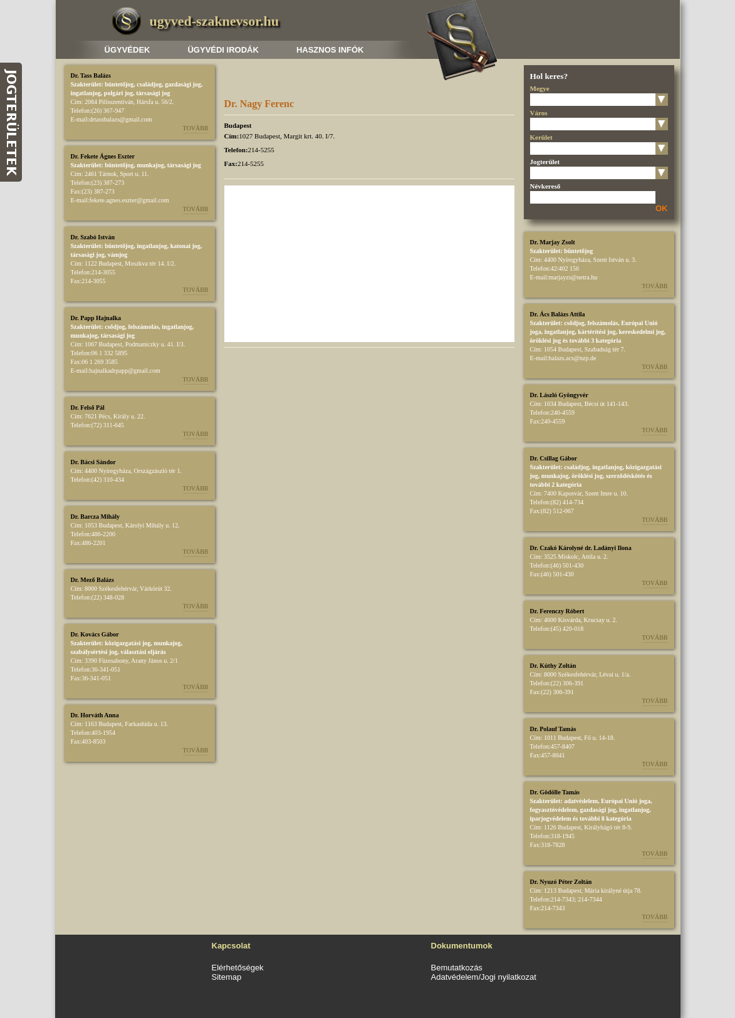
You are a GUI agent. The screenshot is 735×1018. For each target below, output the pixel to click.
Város (539, 113)
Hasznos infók (330, 50)
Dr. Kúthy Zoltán (553, 665)
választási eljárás (143, 651)
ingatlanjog (86, 93)
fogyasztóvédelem (553, 809)
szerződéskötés (625, 475)
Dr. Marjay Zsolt (552, 242)
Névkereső (545, 186)
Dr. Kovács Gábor (95, 634)
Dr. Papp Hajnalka (96, 317)
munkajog (150, 165)
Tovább (196, 128)
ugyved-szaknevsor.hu (214, 21)
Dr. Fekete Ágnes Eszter (103, 156)
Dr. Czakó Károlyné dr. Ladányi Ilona (581, 547)
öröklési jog (545, 340)
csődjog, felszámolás (132, 326)
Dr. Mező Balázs (92, 579)
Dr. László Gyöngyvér (559, 395)
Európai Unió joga (625, 800)
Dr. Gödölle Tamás (555, 792)
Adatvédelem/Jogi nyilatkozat (483, 977)
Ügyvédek (127, 50)
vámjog (118, 254)
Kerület (541, 137)
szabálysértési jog (94, 651)
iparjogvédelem (550, 818)
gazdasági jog (183, 84)
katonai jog (185, 245)
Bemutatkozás (456, 967)
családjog (149, 84)
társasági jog (153, 93)
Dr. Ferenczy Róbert (557, 611)
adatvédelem (581, 800)
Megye (540, 88)
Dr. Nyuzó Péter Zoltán (561, 881)
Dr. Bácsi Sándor (93, 462)
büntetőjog (119, 84)
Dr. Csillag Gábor (553, 458)
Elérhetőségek (238, 967)
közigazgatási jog (127, 643)
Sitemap (227, 977)
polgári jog (118, 93)
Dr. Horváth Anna (95, 715)
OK (661, 208)
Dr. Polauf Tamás (553, 728)
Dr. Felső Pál (88, 407)
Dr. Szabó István (93, 237)
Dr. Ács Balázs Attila (557, 314)
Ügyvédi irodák (222, 50)
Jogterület (545, 161)
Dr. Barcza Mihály (95, 516)
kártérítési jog (596, 331)
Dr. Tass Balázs (91, 75)
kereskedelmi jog (641, 331)
